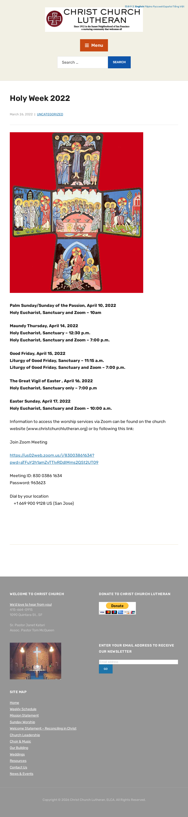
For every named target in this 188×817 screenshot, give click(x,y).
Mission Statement (24, 715)
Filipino (149, 6)
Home (14, 703)
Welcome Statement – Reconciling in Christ (43, 728)
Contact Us (18, 767)
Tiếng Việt (178, 6)
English (139, 6)
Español (167, 6)
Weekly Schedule (23, 709)
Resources (18, 761)
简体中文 (130, 6)
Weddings (17, 754)
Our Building (19, 748)
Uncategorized (50, 114)
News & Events (21, 774)
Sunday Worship (22, 722)
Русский (158, 6)
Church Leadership (25, 735)
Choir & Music (20, 741)
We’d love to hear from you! (31, 604)
